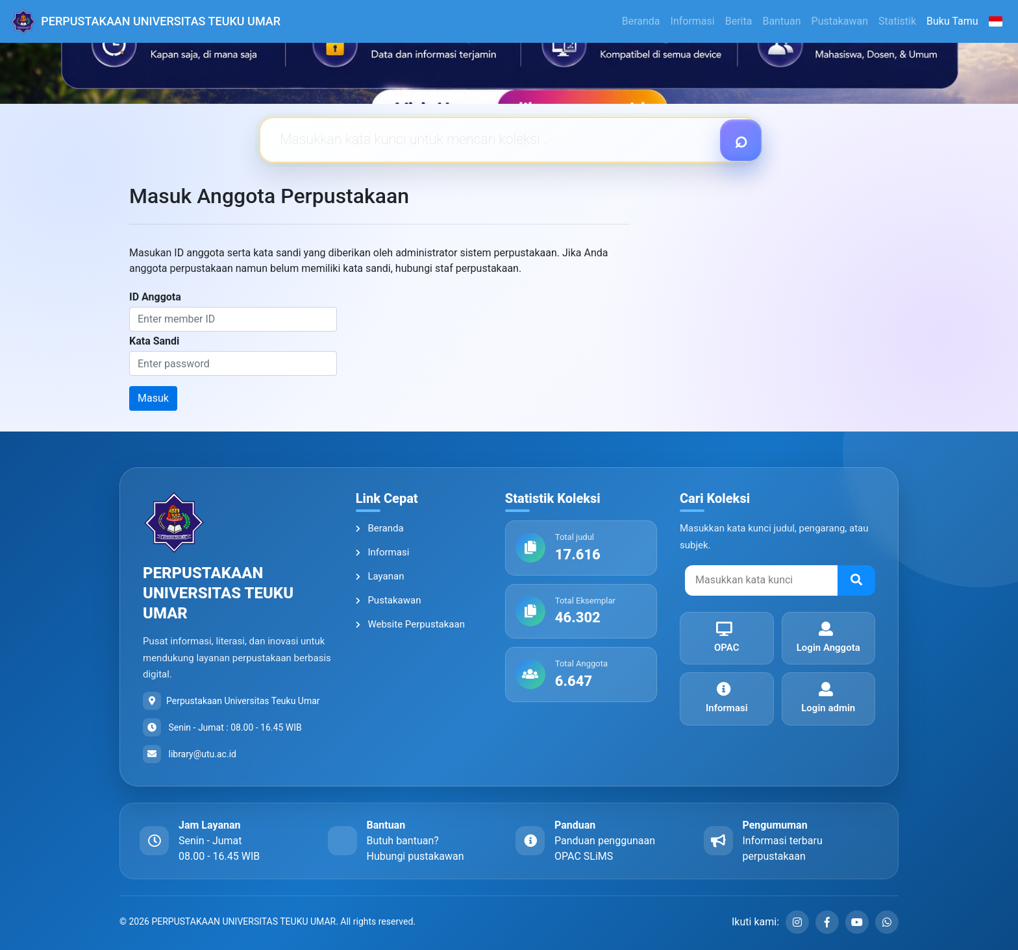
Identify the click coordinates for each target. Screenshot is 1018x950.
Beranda (641, 21)
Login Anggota (826, 637)
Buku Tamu (952, 21)
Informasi (693, 21)
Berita (738, 21)
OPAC (724, 637)
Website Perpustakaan (410, 624)
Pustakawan (840, 21)
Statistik (897, 21)
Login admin (826, 698)
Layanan (380, 576)
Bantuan (781, 21)
